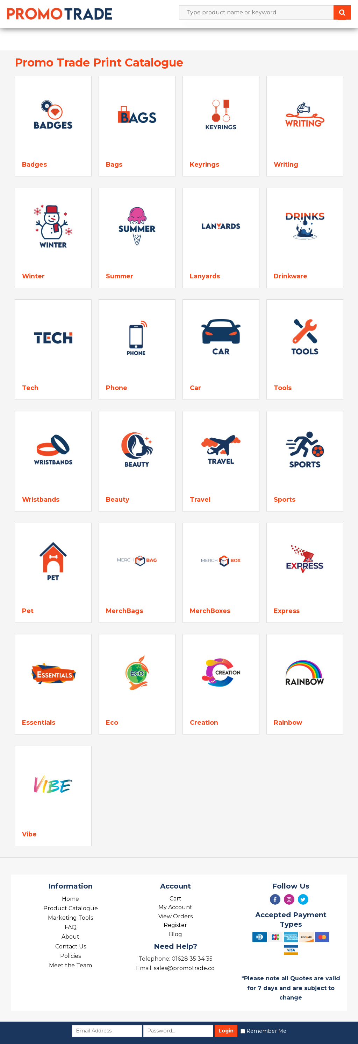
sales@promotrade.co (184, 968)
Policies (70, 956)
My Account (175, 907)
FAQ (71, 927)
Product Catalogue (70, 908)
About (70, 936)
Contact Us (70, 946)
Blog (175, 934)
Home (70, 899)
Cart (175, 898)
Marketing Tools (70, 917)
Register (175, 925)
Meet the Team (70, 965)
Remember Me (266, 1031)
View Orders (175, 916)
